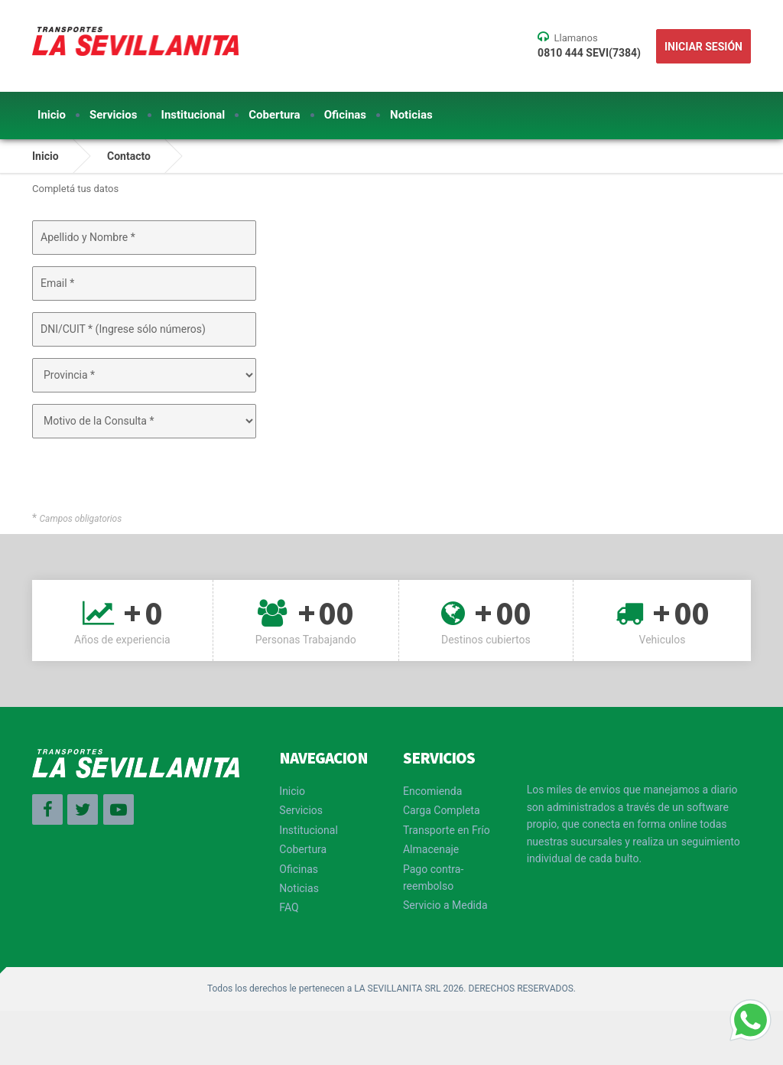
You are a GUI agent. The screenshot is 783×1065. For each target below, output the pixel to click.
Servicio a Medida (445, 905)
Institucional (193, 115)
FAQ (288, 907)
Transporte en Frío (446, 830)
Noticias (411, 115)
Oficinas (345, 115)
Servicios (113, 115)
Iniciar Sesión (703, 47)
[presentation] (137, 480)
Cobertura (274, 115)
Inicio (51, 115)
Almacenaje (431, 849)
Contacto (129, 156)
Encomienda (432, 791)
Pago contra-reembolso (433, 877)
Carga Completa (441, 810)
